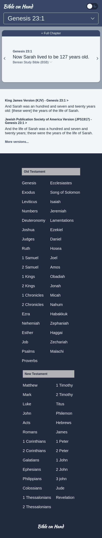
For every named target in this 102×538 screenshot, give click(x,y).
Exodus (28, 192)
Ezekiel (56, 230)
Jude (60, 488)
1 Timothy (64, 385)
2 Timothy (64, 394)
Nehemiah (31, 323)
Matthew (30, 385)
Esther (27, 332)
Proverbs (29, 361)
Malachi (57, 351)
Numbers (30, 211)
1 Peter (62, 441)
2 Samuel (30, 267)
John (27, 413)
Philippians (32, 479)
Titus (60, 404)
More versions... (17, 141)
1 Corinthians (34, 441)
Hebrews (63, 423)
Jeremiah (58, 211)
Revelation (65, 497)
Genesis (29, 183)
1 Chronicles (32, 295)
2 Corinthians (34, 451)
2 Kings (28, 286)
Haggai (56, 332)
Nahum (56, 304)
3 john (61, 479)
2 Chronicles (32, 304)
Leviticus (29, 202)
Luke (27, 404)
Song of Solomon (65, 192)
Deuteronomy (33, 220)
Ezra (26, 314)
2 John (62, 469)
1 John (62, 460)
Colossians (32, 488)
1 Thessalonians (37, 497)
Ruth (26, 248)
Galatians (31, 460)
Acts (26, 423)
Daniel (55, 239)
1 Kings (28, 276)
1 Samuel (30, 258)
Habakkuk (58, 314)
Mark (27, 394)
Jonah (55, 286)
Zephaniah (59, 323)
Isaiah (55, 202)
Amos (55, 267)
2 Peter (62, 451)
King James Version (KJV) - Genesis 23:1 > (36, 100)
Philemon (64, 413)
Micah (55, 295)
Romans (30, 432)
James (61, 432)
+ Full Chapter (51, 33)
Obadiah (57, 276)
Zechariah (58, 342)
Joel (53, 258)
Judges (28, 239)
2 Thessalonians (37, 507)
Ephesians (32, 469)
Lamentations (62, 220)
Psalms (28, 351)
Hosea (55, 248)
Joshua (28, 230)
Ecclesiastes (61, 183)
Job (25, 342)
